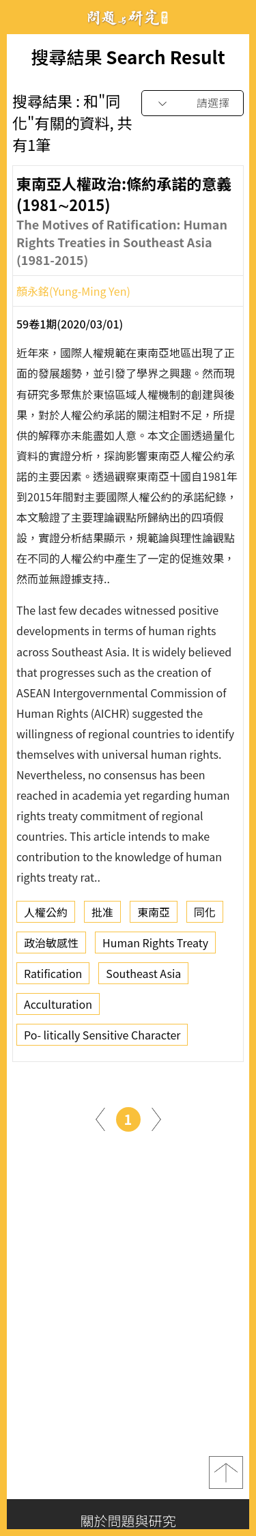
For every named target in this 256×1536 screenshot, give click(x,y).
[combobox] (192, 103)
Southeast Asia (143, 977)
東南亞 (153, 916)
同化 (205, 916)
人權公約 (46, 916)
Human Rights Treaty (155, 946)
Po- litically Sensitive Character (102, 1039)
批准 (102, 916)
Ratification (53, 977)
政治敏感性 (51, 946)
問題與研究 (128, 17)
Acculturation (58, 1008)
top (226, 1472)
